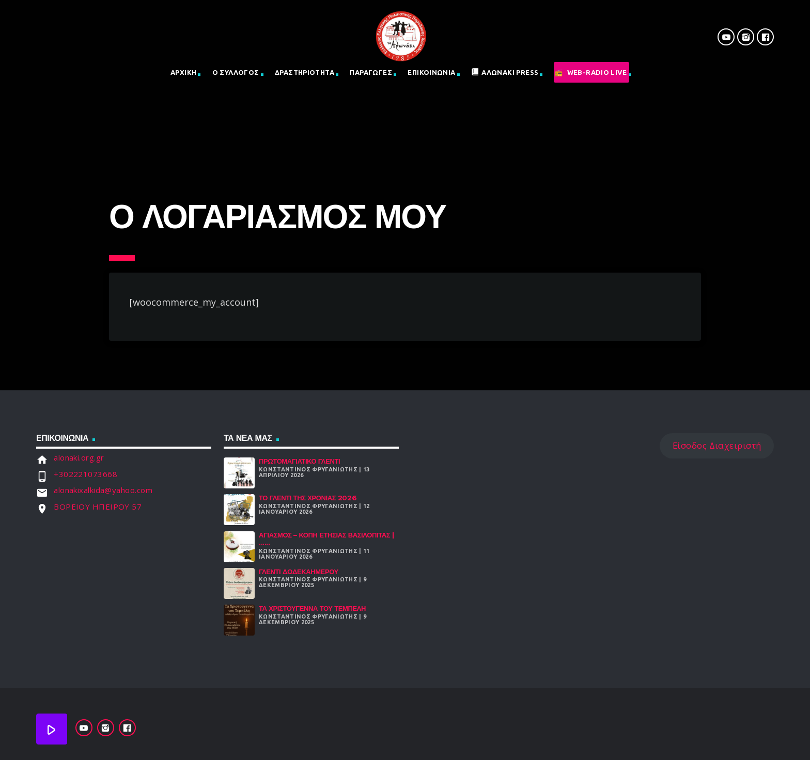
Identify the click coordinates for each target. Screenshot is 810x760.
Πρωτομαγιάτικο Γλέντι (299, 461)
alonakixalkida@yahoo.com (103, 490)
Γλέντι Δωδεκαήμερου (298, 571)
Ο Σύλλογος (235, 72)
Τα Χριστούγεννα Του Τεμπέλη (312, 608)
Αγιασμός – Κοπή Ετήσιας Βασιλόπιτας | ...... (326, 539)
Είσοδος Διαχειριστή (717, 445)
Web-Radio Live (597, 72)
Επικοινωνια (431, 72)
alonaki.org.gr (79, 457)
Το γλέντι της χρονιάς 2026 (307, 498)
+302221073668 (85, 474)
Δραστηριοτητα (304, 72)
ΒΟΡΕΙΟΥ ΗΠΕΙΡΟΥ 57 (98, 506)
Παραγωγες (371, 72)
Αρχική (183, 72)
